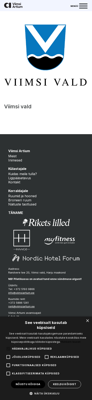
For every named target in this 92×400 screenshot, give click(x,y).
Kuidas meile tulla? (22, 174)
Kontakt (14, 182)
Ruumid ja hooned (22, 196)
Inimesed (15, 160)
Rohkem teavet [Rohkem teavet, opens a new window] (71, 341)
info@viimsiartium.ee (21, 292)
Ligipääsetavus (19, 178)
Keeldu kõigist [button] (64, 384)
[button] (46, 393)
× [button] (87, 320)
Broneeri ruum (19, 200)
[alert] (46, 358)
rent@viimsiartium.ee (21, 306)
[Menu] (79, 5)
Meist (12, 156)
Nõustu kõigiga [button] (28, 384)
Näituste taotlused (22, 204)
